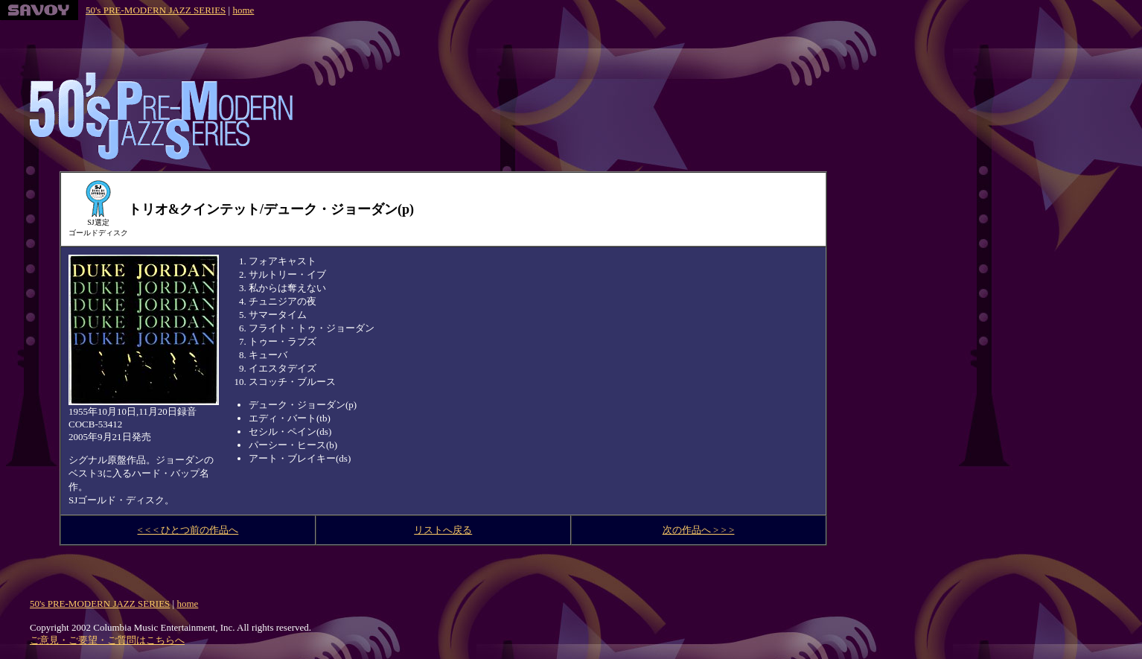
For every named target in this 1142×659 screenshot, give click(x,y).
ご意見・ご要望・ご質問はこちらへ (107, 640)
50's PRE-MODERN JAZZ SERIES (156, 10)
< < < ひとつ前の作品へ (188, 529)
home (243, 10)
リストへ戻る (443, 529)
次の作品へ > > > (699, 529)
